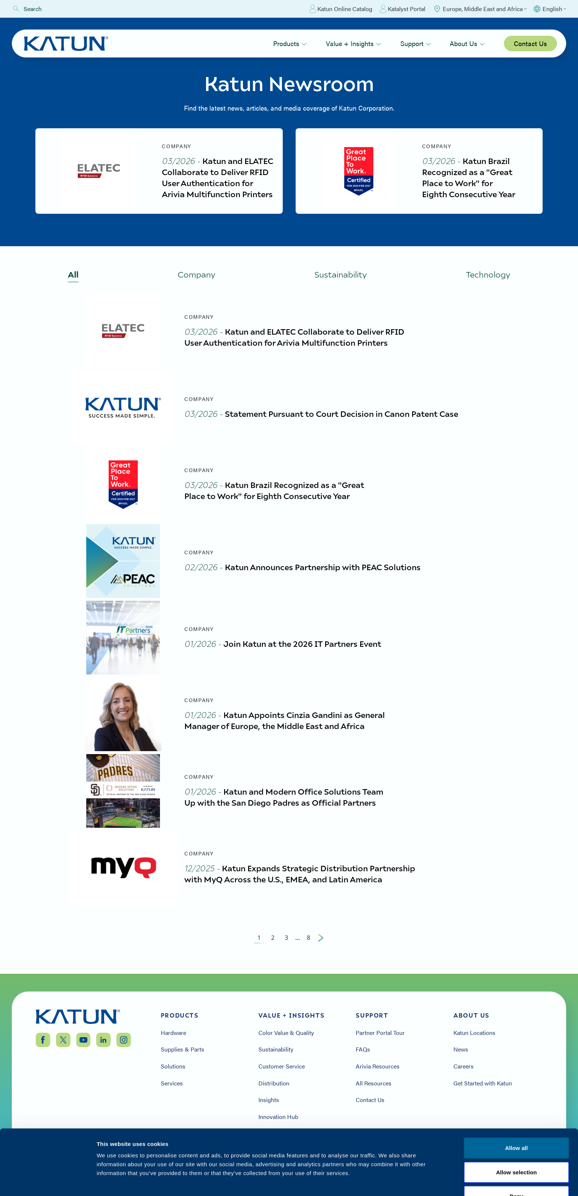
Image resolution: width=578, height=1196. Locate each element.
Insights (268, 1100)
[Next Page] (320, 937)
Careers (463, 1066)
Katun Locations (474, 1033)
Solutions (173, 1066)
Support (415, 43)
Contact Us (530, 43)
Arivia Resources (378, 1066)
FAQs (363, 1050)
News (460, 1050)
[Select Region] (480, 8)
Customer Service (281, 1066)
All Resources (373, 1083)
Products (290, 43)
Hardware (173, 1033)
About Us (467, 43)
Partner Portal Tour (380, 1033)
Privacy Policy (457, 1151)
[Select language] (549, 8)
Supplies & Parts (182, 1050)
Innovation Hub (278, 1117)
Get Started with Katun (482, 1083)
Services (172, 1083)
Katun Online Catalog (340, 8)
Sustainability (275, 1050)
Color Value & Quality (286, 1033)
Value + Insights (353, 43)
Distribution (273, 1083)
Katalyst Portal (402, 8)
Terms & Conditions (516, 1151)
